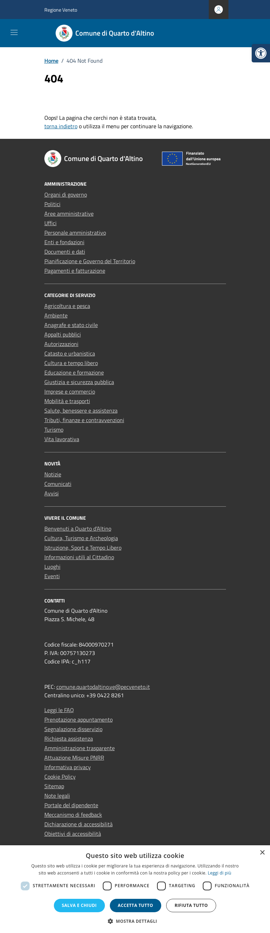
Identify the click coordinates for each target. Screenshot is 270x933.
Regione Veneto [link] (60, 9)
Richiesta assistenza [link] (68, 738)
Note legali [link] (57, 795)
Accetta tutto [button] (135, 905)
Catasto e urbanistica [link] (69, 353)
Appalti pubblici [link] (62, 334)
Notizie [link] (52, 474)
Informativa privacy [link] (67, 767)
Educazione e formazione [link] (74, 372)
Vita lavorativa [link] (61, 439)
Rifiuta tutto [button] (191, 905)
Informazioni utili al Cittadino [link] (79, 557)
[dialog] (135, 889)
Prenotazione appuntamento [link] (78, 719)
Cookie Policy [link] (60, 776)
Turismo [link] (53, 429)
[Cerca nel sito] (218, 33)
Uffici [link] (50, 223)
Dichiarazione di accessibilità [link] (78, 824)
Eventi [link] (52, 576)
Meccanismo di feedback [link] (73, 814)
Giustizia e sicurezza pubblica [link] (79, 382)
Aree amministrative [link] (69, 213)
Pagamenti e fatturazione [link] (74, 270)
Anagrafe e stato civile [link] (71, 325)
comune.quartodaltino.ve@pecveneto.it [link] (103, 686)
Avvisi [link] (51, 493)
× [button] (262, 852)
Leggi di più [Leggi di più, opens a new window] (219, 873)
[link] (261, 53)
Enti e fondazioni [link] (64, 242)
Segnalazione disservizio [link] (73, 729)
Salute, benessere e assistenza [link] (81, 410)
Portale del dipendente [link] (71, 805)
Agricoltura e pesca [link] (67, 306)
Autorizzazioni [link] (61, 344)
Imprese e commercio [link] (69, 391)
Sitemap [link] (54, 786)
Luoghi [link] (52, 566)
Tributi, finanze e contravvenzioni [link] (84, 420)
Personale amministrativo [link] (75, 232)
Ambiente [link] (56, 315)
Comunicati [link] (57, 484)
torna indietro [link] (60, 126)
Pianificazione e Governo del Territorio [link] (89, 261)
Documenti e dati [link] (64, 251)
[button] (135, 921)
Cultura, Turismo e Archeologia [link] (81, 538)
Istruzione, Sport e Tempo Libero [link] (82, 547)
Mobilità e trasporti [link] (67, 401)
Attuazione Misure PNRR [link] (74, 757)
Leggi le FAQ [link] (59, 710)
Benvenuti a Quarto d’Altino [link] (77, 528)
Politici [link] (52, 204)
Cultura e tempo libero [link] (71, 363)
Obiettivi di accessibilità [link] (72, 833)
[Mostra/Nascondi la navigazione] (14, 32)
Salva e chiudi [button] (79, 905)
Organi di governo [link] (65, 194)
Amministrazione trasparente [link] (79, 748)
